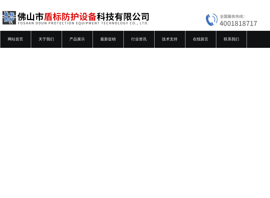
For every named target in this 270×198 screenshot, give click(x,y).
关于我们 (46, 39)
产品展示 (77, 39)
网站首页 (15, 39)
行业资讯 (139, 39)
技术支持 (169, 39)
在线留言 (200, 39)
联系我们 (231, 39)
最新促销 (108, 39)
